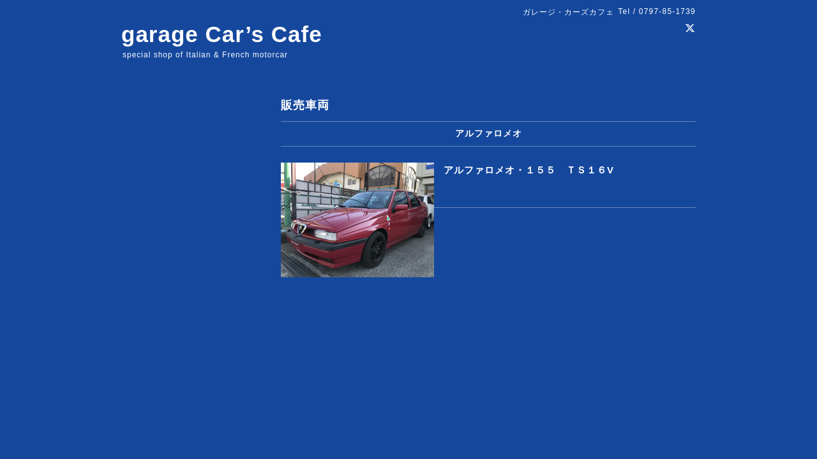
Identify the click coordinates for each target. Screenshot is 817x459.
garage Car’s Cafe (221, 34)
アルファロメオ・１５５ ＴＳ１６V (529, 169)
